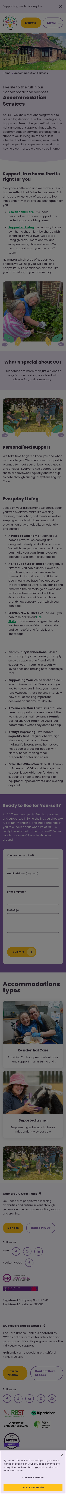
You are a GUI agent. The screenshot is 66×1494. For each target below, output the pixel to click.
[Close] (62, 1456)
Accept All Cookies (33, 1488)
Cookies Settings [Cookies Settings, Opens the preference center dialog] (32, 1478)
